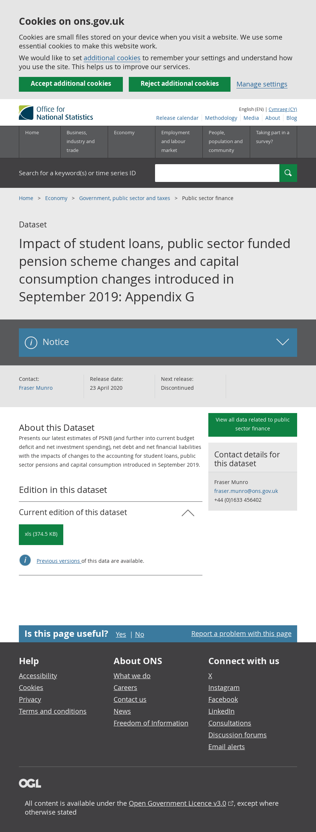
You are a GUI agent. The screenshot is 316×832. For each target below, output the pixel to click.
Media (251, 117)
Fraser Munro (36, 387)
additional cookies (112, 57)
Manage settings (262, 84)
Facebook (223, 699)
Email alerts (226, 746)
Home (32, 132)
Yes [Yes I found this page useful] (121, 634)
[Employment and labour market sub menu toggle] (178, 142)
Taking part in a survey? (272, 137)
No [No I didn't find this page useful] (139, 634)
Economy (57, 198)
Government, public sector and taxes (125, 198)
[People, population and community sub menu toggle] (226, 142)
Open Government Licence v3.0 (177, 803)
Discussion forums (237, 734)
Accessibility (38, 675)
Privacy (30, 699)
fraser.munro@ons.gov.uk (246, 490)
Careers (125, 687)
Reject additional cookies (180, 83)
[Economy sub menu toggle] (131, 142)
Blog (291, 117)
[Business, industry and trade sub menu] (84, 142)
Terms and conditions (53, 711)
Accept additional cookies (71, 83)
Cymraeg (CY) (283, 109)
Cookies (31, 687)
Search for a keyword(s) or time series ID (77, 173)
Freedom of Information (151, 722)
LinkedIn (221, 711)
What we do (132, 675)
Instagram (224, 687)
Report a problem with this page (241, 633)
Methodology (221, 117)
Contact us (130, 699)
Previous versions (59, 560)
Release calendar (177, 117)
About (272, 117)
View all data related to (253, 424)
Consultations (229, 722)
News (122, 711)
